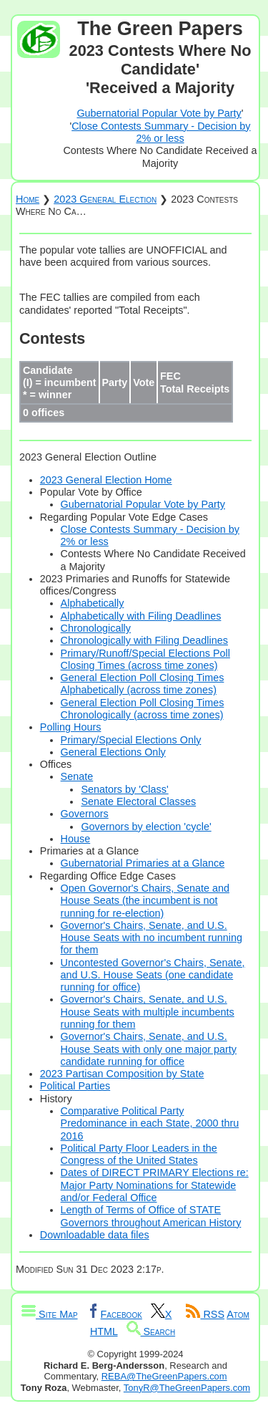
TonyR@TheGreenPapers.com (187, 1387)
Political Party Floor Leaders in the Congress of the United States (139, 1154)
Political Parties (75, 1086)
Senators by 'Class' (124, 789)
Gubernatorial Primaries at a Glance (143, 863)
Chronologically (96, 628)
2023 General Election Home (106, 480)
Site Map (49, 1314)
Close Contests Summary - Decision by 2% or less (160, 132)
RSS (205, 1314)
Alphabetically (92, 603)
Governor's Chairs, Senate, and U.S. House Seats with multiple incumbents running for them (147, 1011)
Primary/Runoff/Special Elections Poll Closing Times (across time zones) (145, 659)
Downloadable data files (94, 1235)
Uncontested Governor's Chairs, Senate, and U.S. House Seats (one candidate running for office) (153, 975)
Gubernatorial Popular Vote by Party (158, 113)
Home (27, 199)
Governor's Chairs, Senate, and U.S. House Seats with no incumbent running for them (151, 938)
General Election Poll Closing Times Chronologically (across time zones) (142, 709)
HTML (104, 1331)
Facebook (114, 1314)
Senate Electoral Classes (138, 801)
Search (151, 1331)
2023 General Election (105, 199)
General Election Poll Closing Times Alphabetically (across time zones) (142, 683)
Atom (238, 1314)
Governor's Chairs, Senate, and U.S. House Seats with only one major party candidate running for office (149, 1049)
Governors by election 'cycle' (146, 826)
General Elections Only (113, 752)
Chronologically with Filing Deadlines (144, 640)
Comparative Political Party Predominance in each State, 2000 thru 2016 (150, 1123)
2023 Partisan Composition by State (122, 1073)
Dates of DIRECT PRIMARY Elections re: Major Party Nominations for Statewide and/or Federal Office (155, 1185)
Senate (77, 776)
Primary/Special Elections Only (131, 740)
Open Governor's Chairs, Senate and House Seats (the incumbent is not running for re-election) (145, 900)
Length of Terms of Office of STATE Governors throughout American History (151, 1216)
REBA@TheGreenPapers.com (164, 1376)
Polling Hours (70, 727)
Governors (85, 813)
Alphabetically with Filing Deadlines (141, 616)
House (76, 838)
